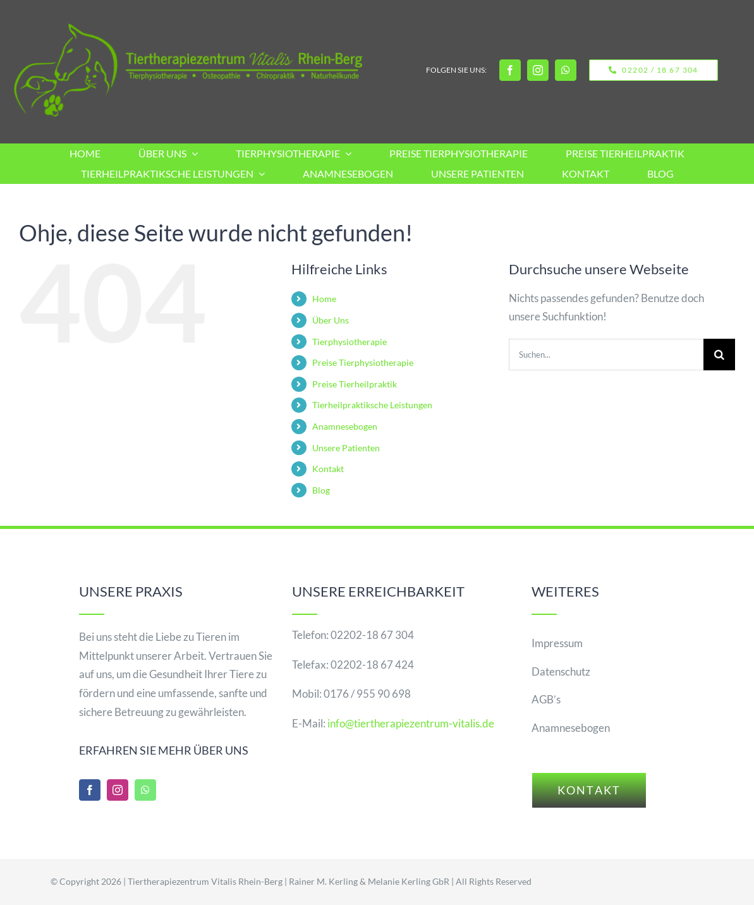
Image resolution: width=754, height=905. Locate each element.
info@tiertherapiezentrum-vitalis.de (410, 723)
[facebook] (510, 70)
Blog (321, 490)
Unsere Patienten (346, 447)
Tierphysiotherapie (349, 341)
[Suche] (719, 354)
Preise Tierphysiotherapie (362, 362)
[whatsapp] (565, 70)
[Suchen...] (606, 354)
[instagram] (538, 70)
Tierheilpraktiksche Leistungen (372, 404)
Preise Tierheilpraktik (354, 384)
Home (324, 298)
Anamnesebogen (344, 426)
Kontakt (328, 468)
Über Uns (330, 320)
